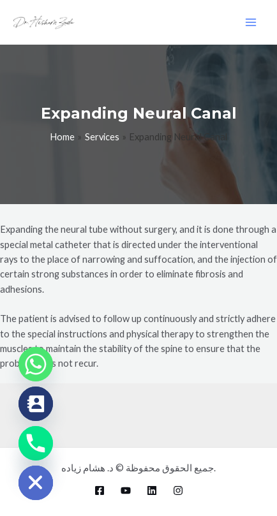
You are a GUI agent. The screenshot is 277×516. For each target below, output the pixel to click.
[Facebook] (99, 490)
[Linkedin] (152, 490)
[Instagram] (178, 490)
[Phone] (36, 443)
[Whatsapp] (36, 364)
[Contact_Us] (36, 404)
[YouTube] (126, 490)
